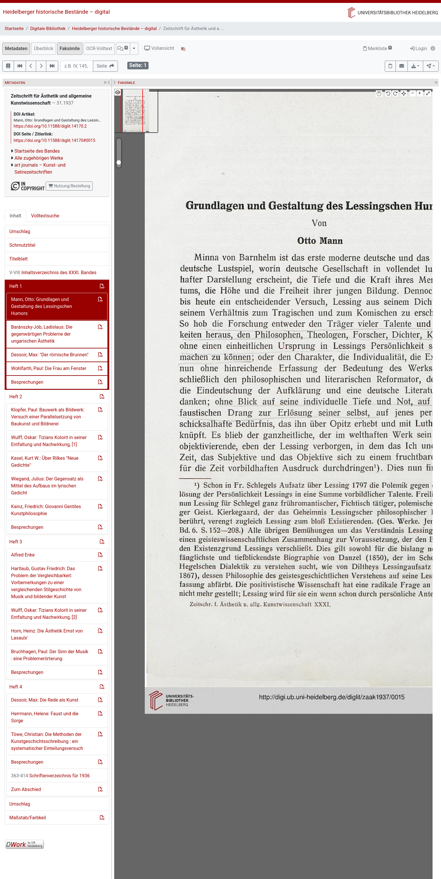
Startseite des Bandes (37, 151)
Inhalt (15, 216)
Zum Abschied (26, 789)
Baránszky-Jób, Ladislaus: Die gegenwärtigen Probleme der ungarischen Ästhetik (42, 334)
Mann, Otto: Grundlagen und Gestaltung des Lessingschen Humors (41, 306)
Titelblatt (18, 259)
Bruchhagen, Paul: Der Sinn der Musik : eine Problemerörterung (49, 655)
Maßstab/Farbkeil (27, 817)
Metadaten (16, 48)
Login (418, 48)
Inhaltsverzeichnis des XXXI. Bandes (52, 272)
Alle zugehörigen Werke (39, 158)
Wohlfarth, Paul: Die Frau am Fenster (48, 368)
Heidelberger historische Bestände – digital (56, 11)
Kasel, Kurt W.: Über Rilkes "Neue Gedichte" (44, 461)
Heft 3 (15, 542)
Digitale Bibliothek (48, 28)
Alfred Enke (23, 555)
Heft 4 (15, 687)
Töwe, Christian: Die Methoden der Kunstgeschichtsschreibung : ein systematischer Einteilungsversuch (47, 741)
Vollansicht (159, 48)
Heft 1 (15, 286)
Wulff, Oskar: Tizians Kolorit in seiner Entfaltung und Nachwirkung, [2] (49, 613)
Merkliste (377, 48)
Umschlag (19, 231)
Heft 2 (15, 396)
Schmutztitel (22, 245)
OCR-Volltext (99, 48)
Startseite (14, 28)
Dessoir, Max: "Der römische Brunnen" (50, 354)
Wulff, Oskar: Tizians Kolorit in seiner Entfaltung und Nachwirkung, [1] (49, 441)
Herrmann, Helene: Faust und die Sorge (44, 717)
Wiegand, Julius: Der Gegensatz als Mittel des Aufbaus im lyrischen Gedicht (47, 486)
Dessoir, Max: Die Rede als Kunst (44, 700)
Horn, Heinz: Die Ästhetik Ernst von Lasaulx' (47, 634)
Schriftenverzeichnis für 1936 (50, 775)
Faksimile (70, 48)
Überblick (43, 48)
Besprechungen (27, 382)
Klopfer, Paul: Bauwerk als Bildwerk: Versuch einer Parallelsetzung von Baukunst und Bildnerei (47, 417)
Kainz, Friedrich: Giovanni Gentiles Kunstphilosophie (46, 510)
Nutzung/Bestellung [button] (69, 186)
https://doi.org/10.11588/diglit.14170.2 (50, 126)
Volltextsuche (45, 216)
